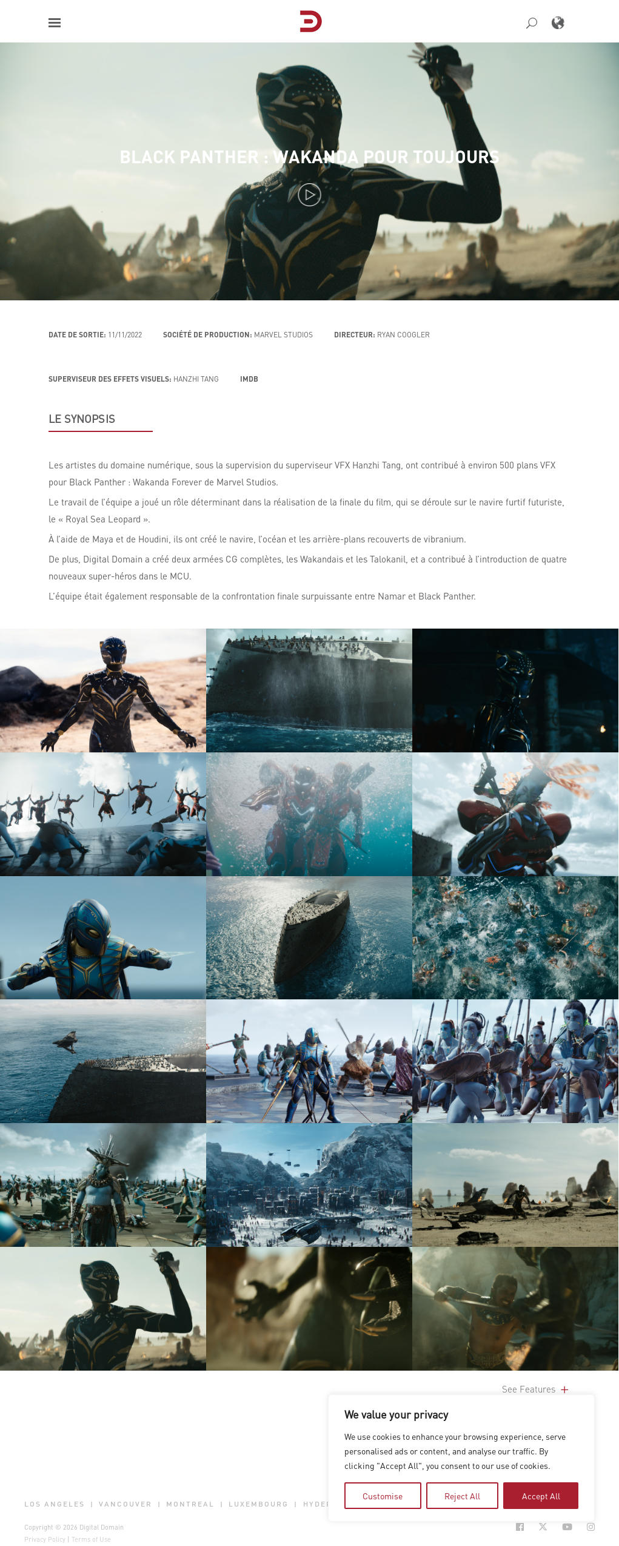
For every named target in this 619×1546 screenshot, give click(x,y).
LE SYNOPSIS (82, 418)
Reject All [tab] (462, 1495)
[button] (55, 22)
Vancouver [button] (125, 1504)
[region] (461, 1458)
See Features (536, 1389)
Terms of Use (91, 1539)
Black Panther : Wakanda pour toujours (309, 156)
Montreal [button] (190, 1504)
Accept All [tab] (541, 1495)
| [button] (92, 1504)
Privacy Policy (44, 1539)
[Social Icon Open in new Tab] (520, 1527)
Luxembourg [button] (259, 1504)
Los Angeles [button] (54, 1504)
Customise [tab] (383, 1495)
